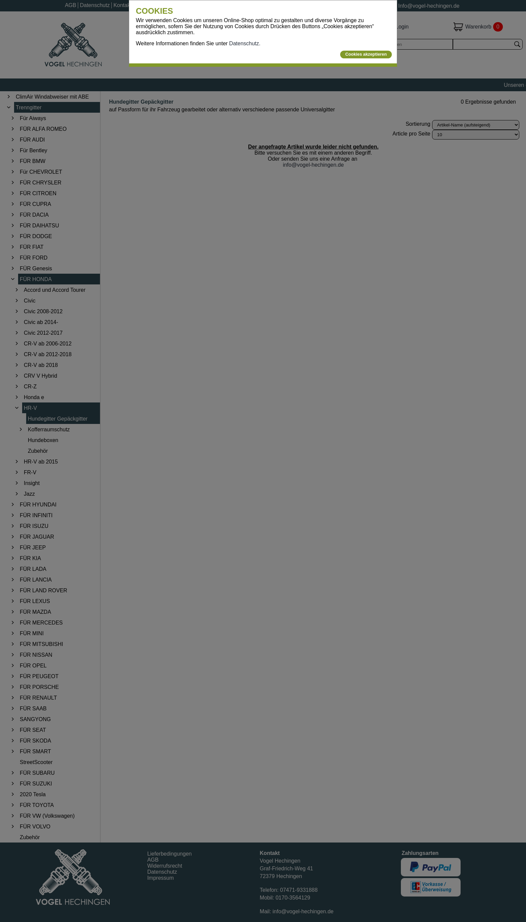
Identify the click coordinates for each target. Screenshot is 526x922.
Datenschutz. (244, 43)
